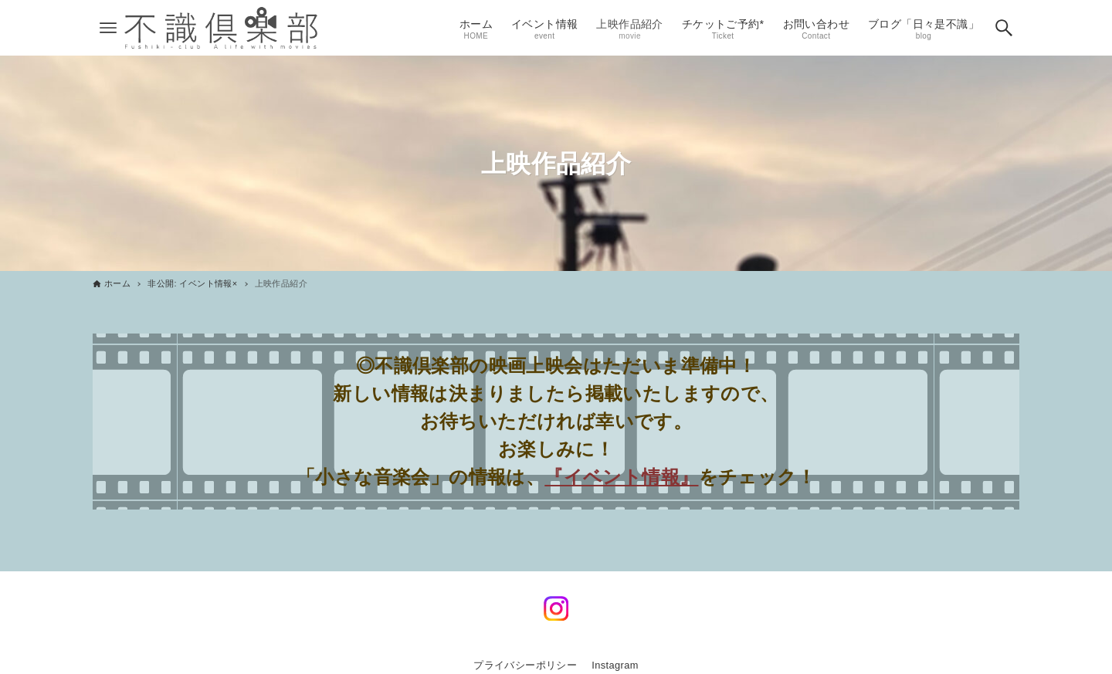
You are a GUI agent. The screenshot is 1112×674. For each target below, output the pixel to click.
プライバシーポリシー (525, 665)
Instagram (615, 665)
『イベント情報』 (621, 476)
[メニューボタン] (108, 27)
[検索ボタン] (1003, 27)
